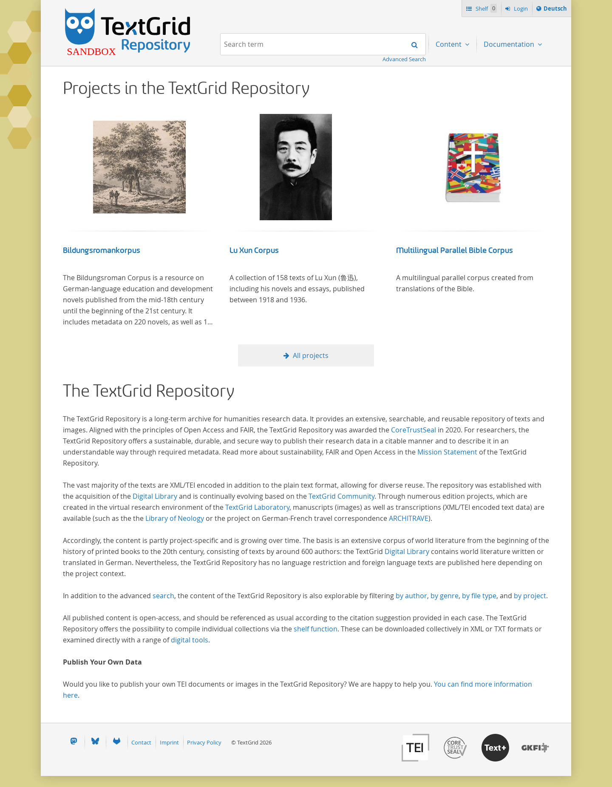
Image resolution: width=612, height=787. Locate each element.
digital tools (189, 640)
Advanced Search (404, 59)
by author (411, 595)
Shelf (485, 8)
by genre (445, 595)
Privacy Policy (204, 742)
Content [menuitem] (449, 44)
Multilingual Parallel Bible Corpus (454, 250)
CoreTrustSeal (413, 430)
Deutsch (555, 10)
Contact (141, 742)
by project (530, 595)
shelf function (315, 629)
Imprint (169, 742)
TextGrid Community (341, 496)
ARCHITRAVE (408, 518)
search (163, 595)
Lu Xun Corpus (254, 250)
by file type (479, 595)
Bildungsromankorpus (101, 250)
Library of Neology (174, 518)
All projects (311, 355)
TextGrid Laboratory (257, 507)
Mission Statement (447, 452)
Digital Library (155, 496)
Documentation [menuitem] (510, 44)
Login (520, 8)
